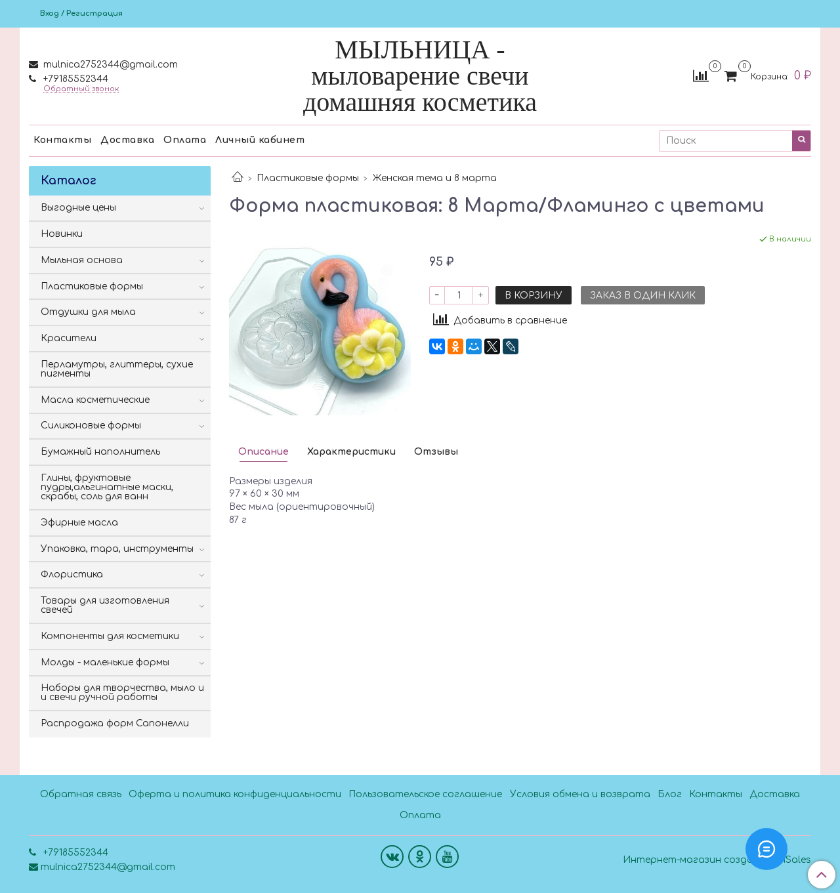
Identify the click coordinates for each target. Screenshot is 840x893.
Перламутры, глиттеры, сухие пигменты (117, 369)
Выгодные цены (78, 208)
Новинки (62, 234)
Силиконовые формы (91, 425)
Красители (68, 338)
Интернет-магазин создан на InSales (717, 860)
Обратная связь (80, 794)
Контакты (62, 140)
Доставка (127, 140)
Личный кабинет (259, 140)
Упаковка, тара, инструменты (117, 549)
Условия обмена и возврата (580, 794)
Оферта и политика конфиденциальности (235, 794)
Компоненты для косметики (110, 636)
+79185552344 (74, 79)
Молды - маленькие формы (105, 662)
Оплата (184, 140)
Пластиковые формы (308, 178)
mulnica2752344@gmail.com (109, 65)
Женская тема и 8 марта (435, 178)
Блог (670, 794)
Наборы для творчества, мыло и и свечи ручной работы (122, 692)
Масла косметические (95, 400)
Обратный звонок (81, 89)
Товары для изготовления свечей (105, 605)
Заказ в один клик (643, 296)
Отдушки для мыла (88, 312)
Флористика (72, 574)
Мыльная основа (82, 260)
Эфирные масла (79, 523)
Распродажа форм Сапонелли (115, 723)
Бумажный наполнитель (100, 452)
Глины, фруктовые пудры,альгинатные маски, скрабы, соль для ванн (107, 487)
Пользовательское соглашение (425, 794)
